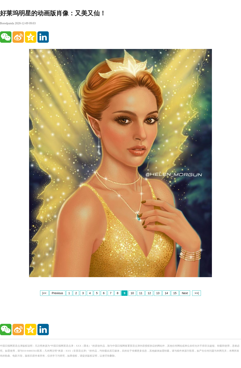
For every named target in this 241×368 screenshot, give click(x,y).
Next (185, 293)
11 (141, 293)
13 (158, 293)
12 (149, 293)
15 (175, 293)
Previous (57, 293)
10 (132, 293)
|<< (44, 293)
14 (166, 293)
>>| (196, 293)
